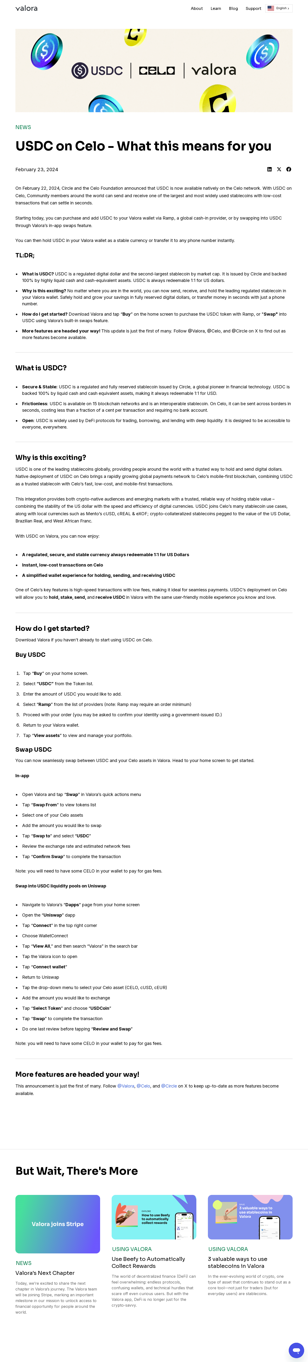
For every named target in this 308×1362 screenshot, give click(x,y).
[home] (26, 8)
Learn (216, 8)
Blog (233, 8)
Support (253, 8)
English (277, 8)
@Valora (125, 1085)
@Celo (143, 1085)
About (197, 8)
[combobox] (279, 8)
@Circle (169, 1085)
